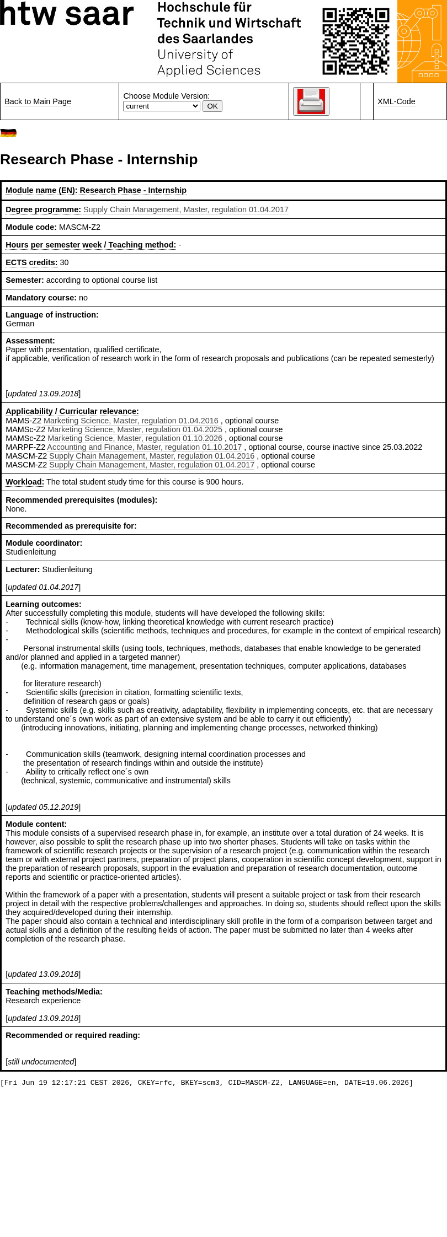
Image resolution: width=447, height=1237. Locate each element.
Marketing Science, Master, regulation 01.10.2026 (134, 438)
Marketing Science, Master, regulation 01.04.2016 (131, 420)
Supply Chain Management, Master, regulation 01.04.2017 (186, 209)
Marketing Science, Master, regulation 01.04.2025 (134, 429)
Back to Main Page (37, 101)
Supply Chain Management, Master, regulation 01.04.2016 (151, 455)
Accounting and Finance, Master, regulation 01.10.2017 (144, 447)
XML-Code (396, 101)
